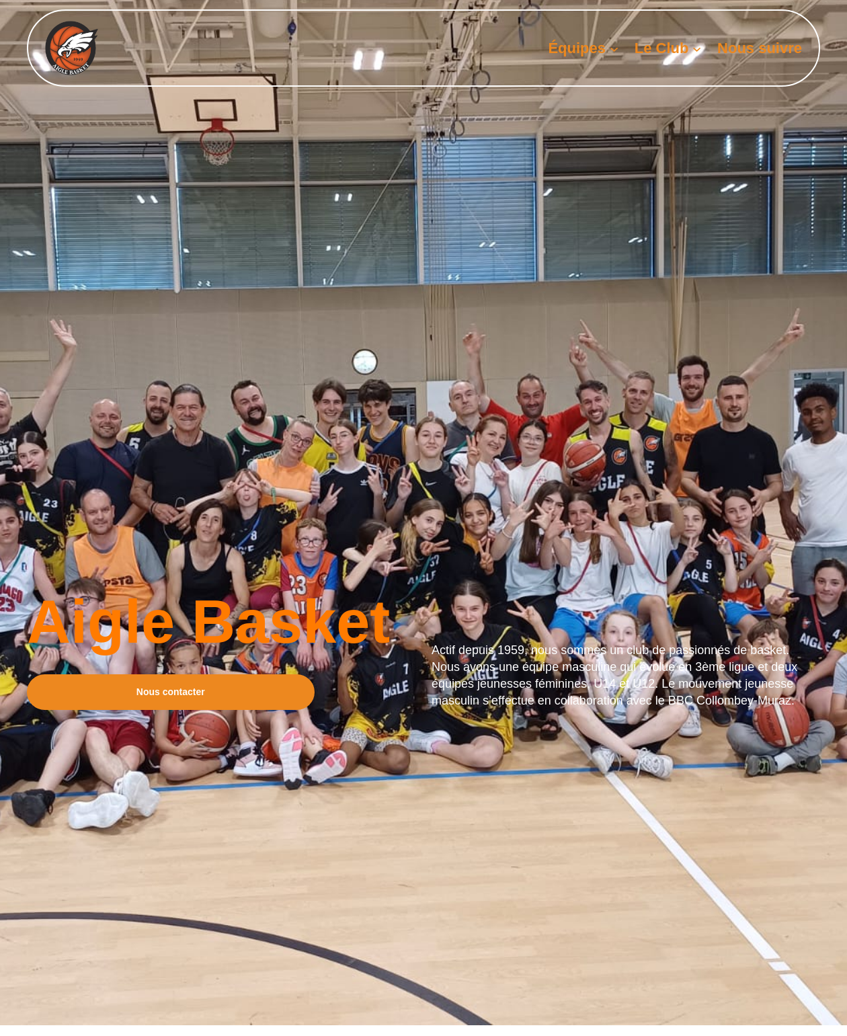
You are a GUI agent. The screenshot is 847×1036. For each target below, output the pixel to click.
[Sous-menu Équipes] (614, 48)
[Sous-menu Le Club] (696, 48)
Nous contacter (170, 691)
